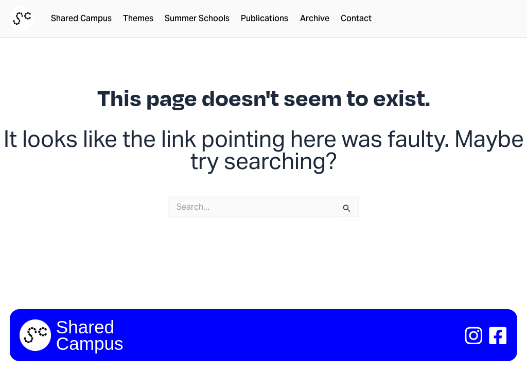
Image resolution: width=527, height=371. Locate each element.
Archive (314, 18)
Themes (138, 18)
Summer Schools (197, 18)
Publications (264, 18)
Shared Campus (81, 18)
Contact (356, 18)
